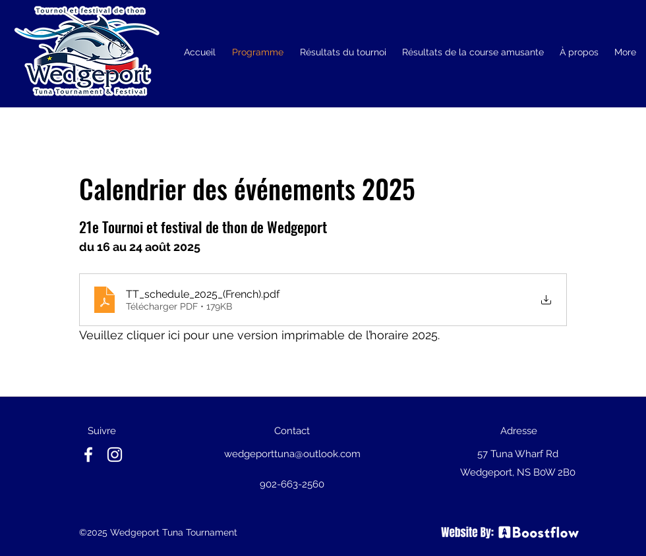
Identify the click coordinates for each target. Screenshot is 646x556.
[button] (342, 52)
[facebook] (88, 454)
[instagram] (115, 454)
